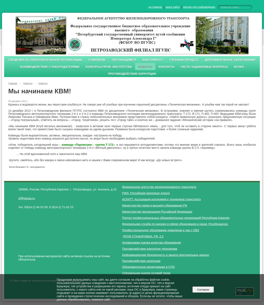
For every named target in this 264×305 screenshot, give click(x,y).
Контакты (166, 66)
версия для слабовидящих (199, 7)
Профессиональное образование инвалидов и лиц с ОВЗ (160, 230)
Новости (145, 66)
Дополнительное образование (230, 59)
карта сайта (173, 7)
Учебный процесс (184, 59)
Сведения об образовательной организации (45, 59)
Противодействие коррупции (132, 73)
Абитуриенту (152, 59)
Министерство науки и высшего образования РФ (154, 205)
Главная (12, 83)
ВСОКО (239, 66)
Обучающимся (124, 59)
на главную (155, 7)
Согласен (203, 289)
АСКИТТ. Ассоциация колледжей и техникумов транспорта (161, 199)
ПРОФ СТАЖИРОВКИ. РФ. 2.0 (143, 236)
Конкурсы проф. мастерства (109, 66)
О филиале (97, 59)
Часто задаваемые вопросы (204, 66)
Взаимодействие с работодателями (49, 66)
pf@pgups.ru (26, 198)
